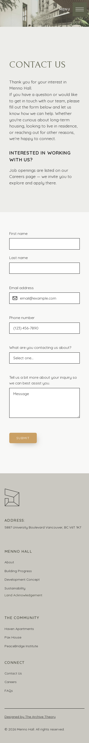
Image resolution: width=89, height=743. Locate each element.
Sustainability (15, 588)
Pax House (13, 637)
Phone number (22, 317)
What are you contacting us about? (40, 347)
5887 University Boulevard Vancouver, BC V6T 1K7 (43, 527)
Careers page (22, 176)
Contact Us (13, 673)
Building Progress (18, 571)
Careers (11, 682)
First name (18, 233)
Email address (21, 287)
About (9, 562)
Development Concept (22, 579)
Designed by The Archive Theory (30, 717)
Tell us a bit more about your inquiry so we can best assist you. (43, 380)
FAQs (9, 690)
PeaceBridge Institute (21, 646)
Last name (18, 257)
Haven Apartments (19, 629)
